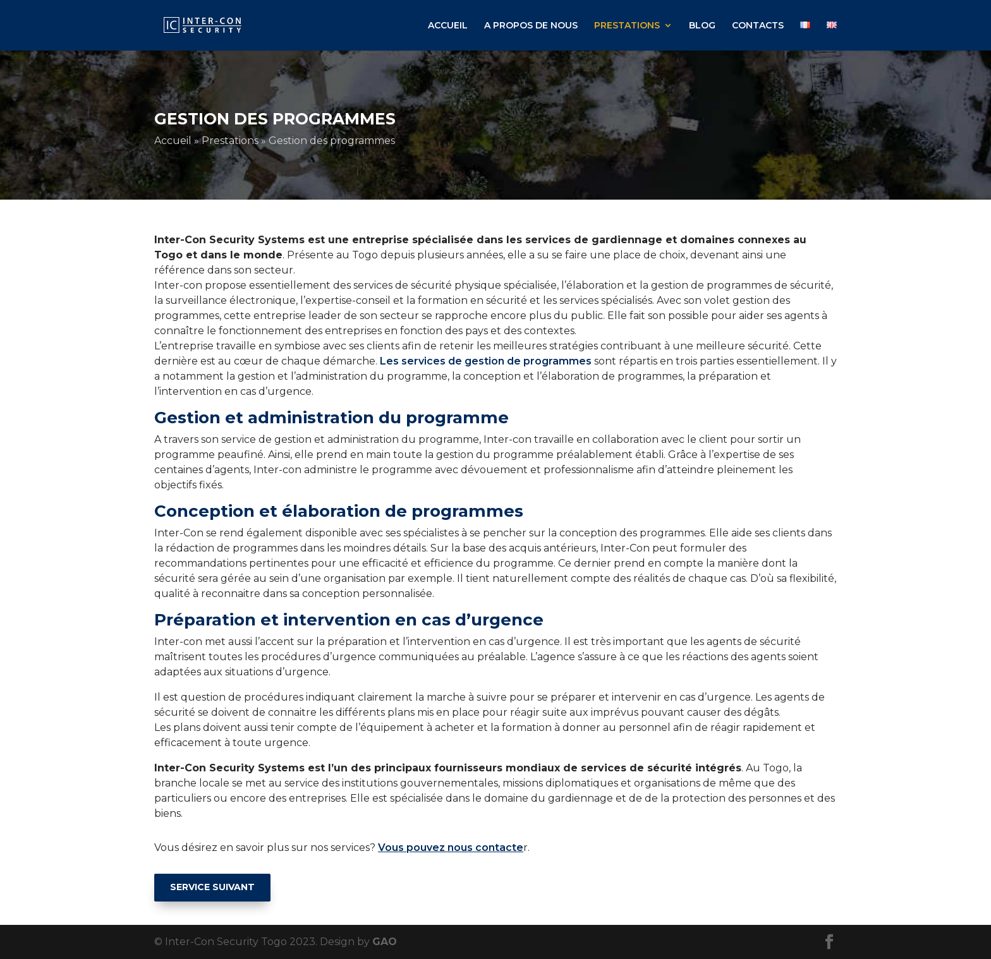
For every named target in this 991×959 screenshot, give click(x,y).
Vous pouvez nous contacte (450, 847)
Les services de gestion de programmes (486, 361)
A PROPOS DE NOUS (531, 26)
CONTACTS (758, 26)
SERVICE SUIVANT (212, 887)
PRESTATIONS (627, 26)
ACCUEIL (448, 26)
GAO (384, 942)
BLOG (702, 26)
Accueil (173, 141)
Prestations (230, 141)
